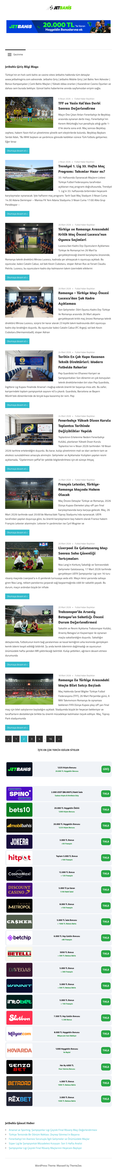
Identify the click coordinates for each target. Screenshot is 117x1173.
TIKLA (106, 794)
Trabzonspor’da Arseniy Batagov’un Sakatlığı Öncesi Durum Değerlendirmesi (81, 617)
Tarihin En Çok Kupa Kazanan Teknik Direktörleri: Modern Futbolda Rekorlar (81, 362)
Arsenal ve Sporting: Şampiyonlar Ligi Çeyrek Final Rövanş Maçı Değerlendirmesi (53, 1130)
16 (50, 739)
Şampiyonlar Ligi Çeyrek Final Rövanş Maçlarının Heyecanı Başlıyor (45, 1148)
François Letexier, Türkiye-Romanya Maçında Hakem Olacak (79, 489)
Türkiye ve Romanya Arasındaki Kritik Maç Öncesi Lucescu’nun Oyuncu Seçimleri (83, 234)
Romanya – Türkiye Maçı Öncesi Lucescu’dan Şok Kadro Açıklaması (83, 298)
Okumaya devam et (16, 150)
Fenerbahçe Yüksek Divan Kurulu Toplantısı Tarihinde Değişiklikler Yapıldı (84, 425)
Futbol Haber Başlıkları (84, 98)
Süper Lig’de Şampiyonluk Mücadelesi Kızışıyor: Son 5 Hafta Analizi (45, 1143)
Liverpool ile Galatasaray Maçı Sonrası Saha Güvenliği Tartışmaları (83, 553)
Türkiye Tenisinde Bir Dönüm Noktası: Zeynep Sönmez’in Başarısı (44, 1134)
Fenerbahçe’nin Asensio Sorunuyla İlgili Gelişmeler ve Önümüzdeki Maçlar (49, 1139)
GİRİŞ (106, 769)
